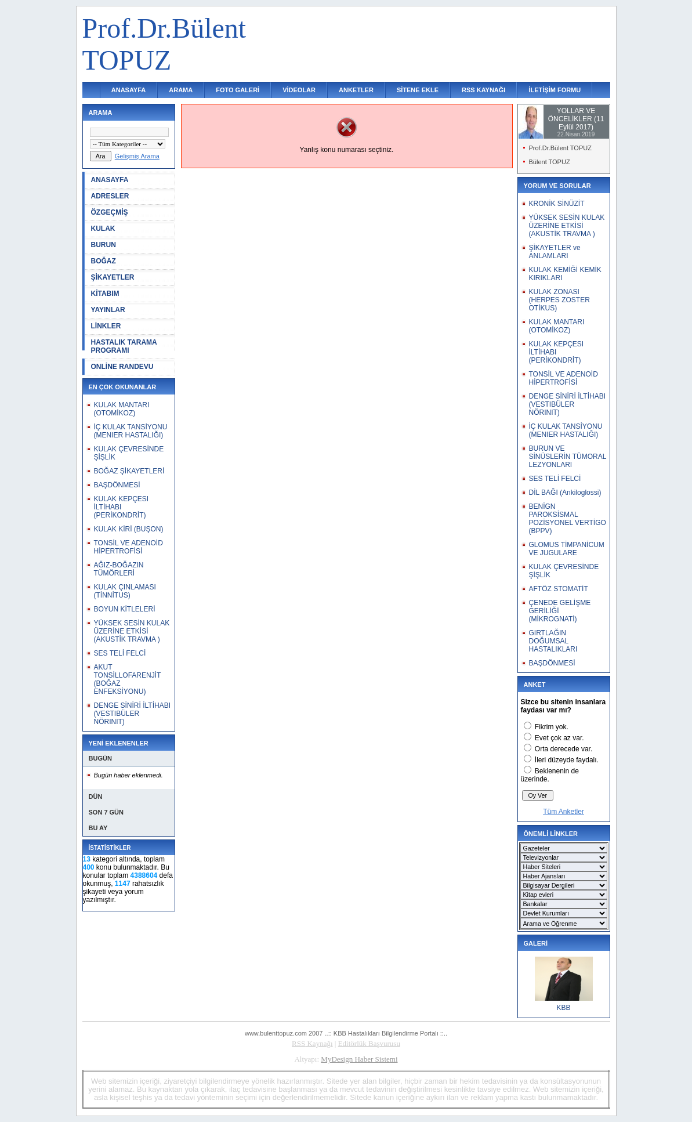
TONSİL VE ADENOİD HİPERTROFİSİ (128, 547)
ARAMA (181, 89)
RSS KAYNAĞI (483, 89)
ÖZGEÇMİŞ (109, 212)
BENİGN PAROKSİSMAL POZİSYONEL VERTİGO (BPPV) (567, 518)
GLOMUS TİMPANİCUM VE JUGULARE (566, 549)
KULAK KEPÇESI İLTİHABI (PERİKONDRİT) (121, 507)
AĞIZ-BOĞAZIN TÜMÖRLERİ (119, 569)
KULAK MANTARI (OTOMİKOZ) (122, 409)
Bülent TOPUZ (549, 161)
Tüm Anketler (563, 812)
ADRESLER (110, 196)
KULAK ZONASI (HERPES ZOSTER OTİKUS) (559, 300)
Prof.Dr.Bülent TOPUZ (560, 147)
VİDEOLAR (299, 89)
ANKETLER (356, 89)
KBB (563, 1008)
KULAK (103, 229)
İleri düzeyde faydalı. (567, 760)
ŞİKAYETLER (113, 277)
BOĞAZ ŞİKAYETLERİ (129, 471)
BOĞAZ (103, 261)
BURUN (103, 245)
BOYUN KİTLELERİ (124, 609)
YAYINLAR (108, 310)
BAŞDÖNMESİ (117, 485)
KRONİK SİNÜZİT (557, 204)
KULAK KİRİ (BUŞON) (129, 529)
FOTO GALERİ (237, 89)
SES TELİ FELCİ (120, 653)
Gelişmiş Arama (137, 156)
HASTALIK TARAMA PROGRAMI (124, 346)
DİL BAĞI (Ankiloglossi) (565, 492)
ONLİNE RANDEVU (122, 367)
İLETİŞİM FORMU (554, 89)
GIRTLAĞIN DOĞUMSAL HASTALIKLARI (553, 641)
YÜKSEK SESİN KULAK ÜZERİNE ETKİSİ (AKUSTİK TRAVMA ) (132, 631)
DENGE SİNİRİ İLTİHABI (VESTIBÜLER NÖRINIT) (132, 713)
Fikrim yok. (551, 727)
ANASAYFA (128, 89)
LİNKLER (106, 326)
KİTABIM (105, 293)
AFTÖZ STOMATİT (558, 589)
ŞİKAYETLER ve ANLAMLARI (555, 252)
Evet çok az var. (559, 738)
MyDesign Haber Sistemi (359, 1059)
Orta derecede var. (563, 749)
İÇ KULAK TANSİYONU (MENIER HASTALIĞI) (131, 431)
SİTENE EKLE (418, 89)
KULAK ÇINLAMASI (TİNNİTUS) (125, 591)
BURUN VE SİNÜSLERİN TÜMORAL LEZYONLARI (567, 456)
